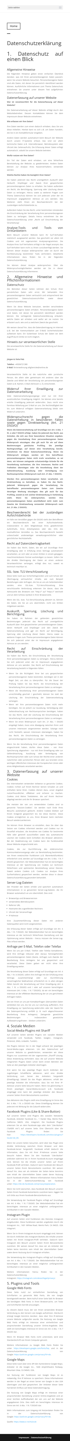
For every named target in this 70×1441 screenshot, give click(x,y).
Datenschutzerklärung (41, 1437)
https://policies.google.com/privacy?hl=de (32, 1354)
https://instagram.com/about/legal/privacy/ (36, 1278)
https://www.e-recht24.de (25, 1421)
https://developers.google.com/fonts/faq (31, 1348)
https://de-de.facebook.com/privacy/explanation (34, 1184)
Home (13, 26)
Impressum (24, 1437)
